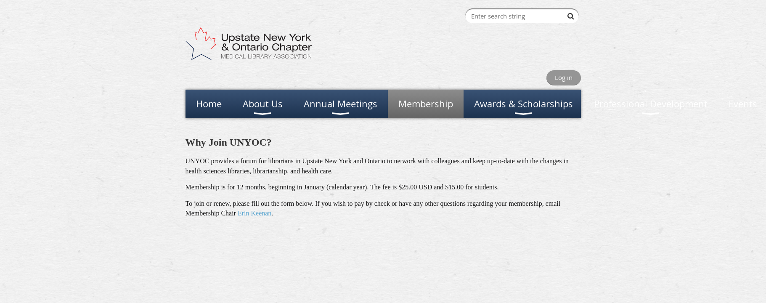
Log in (564, 77)
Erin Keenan (254, 213)
